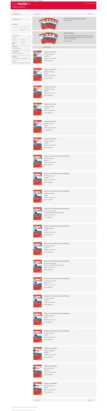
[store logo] (21, 5)
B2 (24, 41)
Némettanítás (41, 10)
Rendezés (36, 14)
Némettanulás (16, 19)
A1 (15, 39)
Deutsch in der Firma (50, 52)
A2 (24, 39)
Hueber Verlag (87, 3)
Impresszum (34, 407)
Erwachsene (18, 48)
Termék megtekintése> (48, 60)
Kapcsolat (94, 3)
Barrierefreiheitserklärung (25, 407)
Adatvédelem (15, 407)
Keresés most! (23, 29)
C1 (16, 43)
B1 (16, 41)
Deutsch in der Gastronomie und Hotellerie (56, 156)
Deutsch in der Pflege (50, 348)
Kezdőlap (34, 10)
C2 (23, 43)
